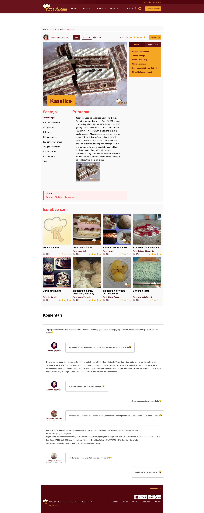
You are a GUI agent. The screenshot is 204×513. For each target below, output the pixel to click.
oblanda (71, 197)
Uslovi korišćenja (73, 502)
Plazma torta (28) (139, 60)
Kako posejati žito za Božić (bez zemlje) (145, 68)
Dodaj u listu (155, 37)
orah (51, 197)
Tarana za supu (138, 56)
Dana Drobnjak (62, 37)
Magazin (114, 8)
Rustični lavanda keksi (117, 234)
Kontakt (90, 502)
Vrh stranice (154, 489)
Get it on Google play (154, 497)
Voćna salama (57, 234)
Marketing (83, 502)
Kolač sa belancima (140, 52)
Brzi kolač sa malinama (147, 234)
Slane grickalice (139, 64)
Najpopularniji (153, 44)
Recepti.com (55, 8)
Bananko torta (147, 279)
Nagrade (129, 8)
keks (60, 197)
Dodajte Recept (153, 9)
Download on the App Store (140, 497)
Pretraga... (139, 8)
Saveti (100, 8)
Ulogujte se (157, 2)
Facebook (114, 502)
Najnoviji (136, 44)
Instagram (146, 502)
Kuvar (74, 8)
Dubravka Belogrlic (54, 418)
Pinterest (158, 502)
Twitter (125, 502)
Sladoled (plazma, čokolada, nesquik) (87, 279)
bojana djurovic (54, 350)
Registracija (147, 2)
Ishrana (86, 8)
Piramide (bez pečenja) (142, 72)
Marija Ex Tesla (54, 461)
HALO (57, 506)
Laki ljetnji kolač (57, 279)
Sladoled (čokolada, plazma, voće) (117, 279)
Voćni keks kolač (87, 234)
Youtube (135, 502)
